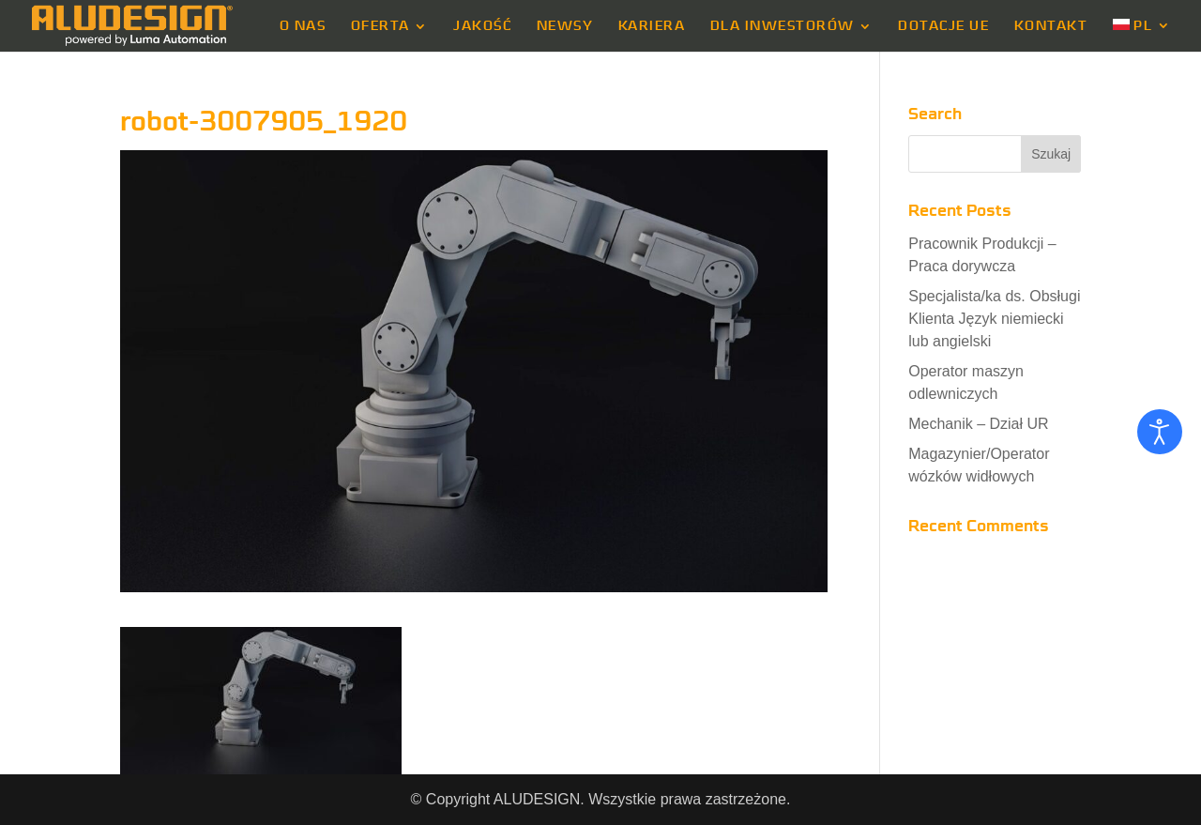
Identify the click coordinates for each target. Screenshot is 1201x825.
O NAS (303, 26)
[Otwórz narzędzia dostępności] (1159, 431)
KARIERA (652, 26)
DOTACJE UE (943, 26)
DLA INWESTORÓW (782, 26)
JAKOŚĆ (482, 26)
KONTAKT (1051, 26)
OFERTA (380, 26)
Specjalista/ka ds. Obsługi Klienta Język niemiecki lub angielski (994, 318)
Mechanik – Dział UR (978, 424)
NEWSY (565, 26)
